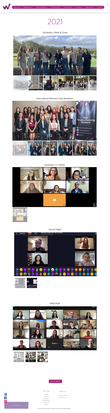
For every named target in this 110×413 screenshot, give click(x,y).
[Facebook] (5, 398)
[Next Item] (94, 55)
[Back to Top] (16, 405)
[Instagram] (5, 401)
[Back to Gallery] (55, 381)
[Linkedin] (5, 394)
